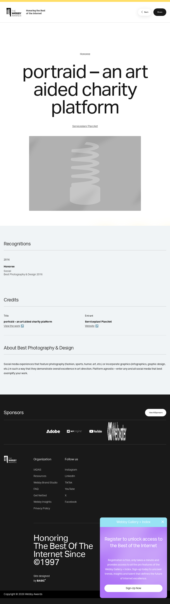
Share (159, 12)
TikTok (68, 482)
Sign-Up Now (133, 588)
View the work (12, 326)
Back (144, 12)
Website (90, 326)
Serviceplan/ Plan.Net (85, 126)
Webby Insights (42, 502)
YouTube (70, 489)
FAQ (36, 489)
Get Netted (40, 495)
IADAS (37, 470)
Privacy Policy (42, 508)
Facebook (71, 502)
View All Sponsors (156, 413)
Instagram (71, 470)
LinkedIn (70, 476)
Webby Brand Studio (45, 482)
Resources (40, 476)
